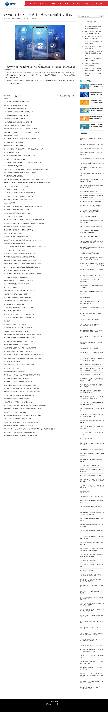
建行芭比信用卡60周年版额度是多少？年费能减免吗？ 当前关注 (21, 432)
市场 (60, 4)
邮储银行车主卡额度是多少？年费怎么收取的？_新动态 (18, 425)
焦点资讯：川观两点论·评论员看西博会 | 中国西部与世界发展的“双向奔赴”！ (24, 219)
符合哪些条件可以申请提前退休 (12, 135)
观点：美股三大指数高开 (10, 287)
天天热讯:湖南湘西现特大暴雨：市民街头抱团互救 (17, 284)
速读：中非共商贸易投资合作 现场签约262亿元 (16, 270)
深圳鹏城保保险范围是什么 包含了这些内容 (15, 324)
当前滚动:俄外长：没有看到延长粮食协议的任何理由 (18, 381)
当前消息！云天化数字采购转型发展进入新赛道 (16, 209)
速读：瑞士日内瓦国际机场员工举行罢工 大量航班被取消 (19, 365)
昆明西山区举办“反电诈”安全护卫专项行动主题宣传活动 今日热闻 (21, 422)
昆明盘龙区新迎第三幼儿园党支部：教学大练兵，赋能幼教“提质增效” (22, 392)
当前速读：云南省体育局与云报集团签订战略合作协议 (18, 277)
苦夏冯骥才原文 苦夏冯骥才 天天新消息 (14, 189)
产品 (78, 4)
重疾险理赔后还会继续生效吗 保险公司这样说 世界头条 (18, 341)
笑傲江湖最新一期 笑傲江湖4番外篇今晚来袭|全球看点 (18, 230)
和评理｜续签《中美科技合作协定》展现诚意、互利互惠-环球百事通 (22, 375)
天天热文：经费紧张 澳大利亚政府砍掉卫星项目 (16, 398)
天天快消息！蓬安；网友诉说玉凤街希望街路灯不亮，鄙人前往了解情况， (23, 240)
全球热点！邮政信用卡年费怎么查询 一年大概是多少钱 (18, 112)
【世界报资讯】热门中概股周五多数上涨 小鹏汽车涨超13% (19, 193)
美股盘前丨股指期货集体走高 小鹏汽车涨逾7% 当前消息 (19, 338)
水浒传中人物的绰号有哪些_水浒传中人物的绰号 (17, 186)
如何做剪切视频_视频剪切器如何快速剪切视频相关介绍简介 (20, 257)
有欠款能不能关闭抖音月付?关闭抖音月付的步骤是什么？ (96, 101)
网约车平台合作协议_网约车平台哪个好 (14, 243)
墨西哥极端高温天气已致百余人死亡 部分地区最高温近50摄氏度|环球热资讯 (24, 354)
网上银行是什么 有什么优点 (11, 368)
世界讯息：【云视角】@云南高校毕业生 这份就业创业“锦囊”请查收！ (22, 267)
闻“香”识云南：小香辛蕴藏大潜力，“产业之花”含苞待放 (18, 307)
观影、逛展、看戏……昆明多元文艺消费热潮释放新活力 (19, 314)
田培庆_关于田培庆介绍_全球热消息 (13, 216)
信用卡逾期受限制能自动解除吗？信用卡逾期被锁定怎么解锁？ (96, 109)
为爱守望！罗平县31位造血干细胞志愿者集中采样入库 (18, 196)
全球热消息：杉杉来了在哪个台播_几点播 (15, 412)
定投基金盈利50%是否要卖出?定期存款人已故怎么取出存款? (96, 85)
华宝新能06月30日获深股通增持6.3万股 (14, 142)
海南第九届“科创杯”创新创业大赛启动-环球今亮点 (17, 125)
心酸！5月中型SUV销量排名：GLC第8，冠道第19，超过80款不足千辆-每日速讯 (25, 246)
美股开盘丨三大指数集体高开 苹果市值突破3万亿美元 (18, 297)
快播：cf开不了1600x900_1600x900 (13, 166)
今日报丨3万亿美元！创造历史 (12, 152)
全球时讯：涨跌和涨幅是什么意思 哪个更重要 (16, 344)
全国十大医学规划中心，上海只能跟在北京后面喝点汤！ (19, 280)
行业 (41, 4)
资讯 (35, 4)
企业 (47, 4)
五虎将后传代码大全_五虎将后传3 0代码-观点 (16, 236)
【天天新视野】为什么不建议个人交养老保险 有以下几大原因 (20, 348)
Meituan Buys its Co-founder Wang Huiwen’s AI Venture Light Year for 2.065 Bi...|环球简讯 (27, 182)
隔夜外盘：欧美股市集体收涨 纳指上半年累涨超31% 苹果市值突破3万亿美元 (24, 179)
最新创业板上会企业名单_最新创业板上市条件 (16, 378)
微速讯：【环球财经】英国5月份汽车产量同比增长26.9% (19, 395)
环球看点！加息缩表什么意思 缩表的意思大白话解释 (18, 351)
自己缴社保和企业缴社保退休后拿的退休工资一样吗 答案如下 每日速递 (23, 334)
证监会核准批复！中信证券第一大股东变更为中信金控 (18, 402)
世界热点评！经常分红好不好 (12, 361)
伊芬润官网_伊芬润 (9, 321)
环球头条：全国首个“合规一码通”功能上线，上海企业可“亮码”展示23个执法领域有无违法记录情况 (30, 429)
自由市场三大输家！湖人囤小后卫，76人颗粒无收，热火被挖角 (20, 128)
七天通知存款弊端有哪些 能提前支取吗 (14, 371)
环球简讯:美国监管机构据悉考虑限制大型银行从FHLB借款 (19, 155)
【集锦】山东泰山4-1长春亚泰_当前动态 (14, 250)
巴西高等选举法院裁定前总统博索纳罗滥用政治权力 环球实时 (20, 172)
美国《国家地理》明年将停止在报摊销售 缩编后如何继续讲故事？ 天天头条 (24, 263)
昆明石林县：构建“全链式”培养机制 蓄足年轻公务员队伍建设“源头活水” (23, 260)
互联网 (85, 4)
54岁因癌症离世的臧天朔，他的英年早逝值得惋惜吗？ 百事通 (20, 253)
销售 (72, 4)
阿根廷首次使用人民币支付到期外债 (13, 176)
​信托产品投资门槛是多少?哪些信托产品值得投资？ (96, 117)
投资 (101, 4)
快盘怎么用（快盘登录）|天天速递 (13, 233)
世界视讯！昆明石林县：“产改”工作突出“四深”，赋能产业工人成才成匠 (22, 273)
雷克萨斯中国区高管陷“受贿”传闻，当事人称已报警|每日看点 (20, 385)
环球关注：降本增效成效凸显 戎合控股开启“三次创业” (18, 199)
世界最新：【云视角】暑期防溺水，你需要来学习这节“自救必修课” (21, 388)
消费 (54, 4)
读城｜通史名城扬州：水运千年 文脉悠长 (15, 108)
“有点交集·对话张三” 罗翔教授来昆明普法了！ (16, 331)
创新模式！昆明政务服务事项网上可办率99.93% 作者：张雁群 (20, 435)
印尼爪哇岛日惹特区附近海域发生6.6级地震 (15, 294)
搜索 (101, 16)
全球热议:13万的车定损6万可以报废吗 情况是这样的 (18, 327)
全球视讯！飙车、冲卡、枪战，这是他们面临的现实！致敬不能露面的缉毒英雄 (25, 405)
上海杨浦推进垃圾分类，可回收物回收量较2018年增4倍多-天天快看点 (22, 358)
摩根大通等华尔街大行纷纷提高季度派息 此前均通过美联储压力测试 (22, 139)
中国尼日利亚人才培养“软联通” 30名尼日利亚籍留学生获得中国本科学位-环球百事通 (26, 169)
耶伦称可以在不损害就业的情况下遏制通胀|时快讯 (17, 101)
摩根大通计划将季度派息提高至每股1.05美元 (16, 159)
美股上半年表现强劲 (9, 203)
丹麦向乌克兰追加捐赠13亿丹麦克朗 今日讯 (15, 105)
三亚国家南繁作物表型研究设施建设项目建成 (16, 115)
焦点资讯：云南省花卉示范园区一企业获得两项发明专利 (19, 213)
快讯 (29, 4)
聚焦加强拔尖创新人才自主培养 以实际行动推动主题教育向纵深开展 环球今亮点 (25, 223)
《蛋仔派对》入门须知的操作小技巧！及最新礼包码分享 (19, 317)
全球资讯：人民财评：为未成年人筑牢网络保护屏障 (17, 226)
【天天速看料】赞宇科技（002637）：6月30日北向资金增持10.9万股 (22, 162)
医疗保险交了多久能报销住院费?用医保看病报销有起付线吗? (96, 125)
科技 (92, 4)
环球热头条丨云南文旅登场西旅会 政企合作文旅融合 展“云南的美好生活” (23, 206)
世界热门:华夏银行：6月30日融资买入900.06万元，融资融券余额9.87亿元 (23, 149)
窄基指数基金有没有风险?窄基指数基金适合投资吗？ (96, 93)
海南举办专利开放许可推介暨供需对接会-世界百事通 (18, 122)
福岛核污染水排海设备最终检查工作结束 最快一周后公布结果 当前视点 (23, 415)
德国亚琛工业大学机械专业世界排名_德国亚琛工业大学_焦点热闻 (21, 132)
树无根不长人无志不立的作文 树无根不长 (15, 145)
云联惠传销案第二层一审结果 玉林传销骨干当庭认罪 (18, 300)
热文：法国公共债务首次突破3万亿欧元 (14, 311)
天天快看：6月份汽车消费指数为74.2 (14, 304)
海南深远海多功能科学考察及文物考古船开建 (16, 118)
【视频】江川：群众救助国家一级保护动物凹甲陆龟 (17, 418)
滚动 (66, 4)
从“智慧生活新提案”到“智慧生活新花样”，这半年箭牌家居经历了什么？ (22, 408)
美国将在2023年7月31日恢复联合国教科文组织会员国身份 (19, 290)
